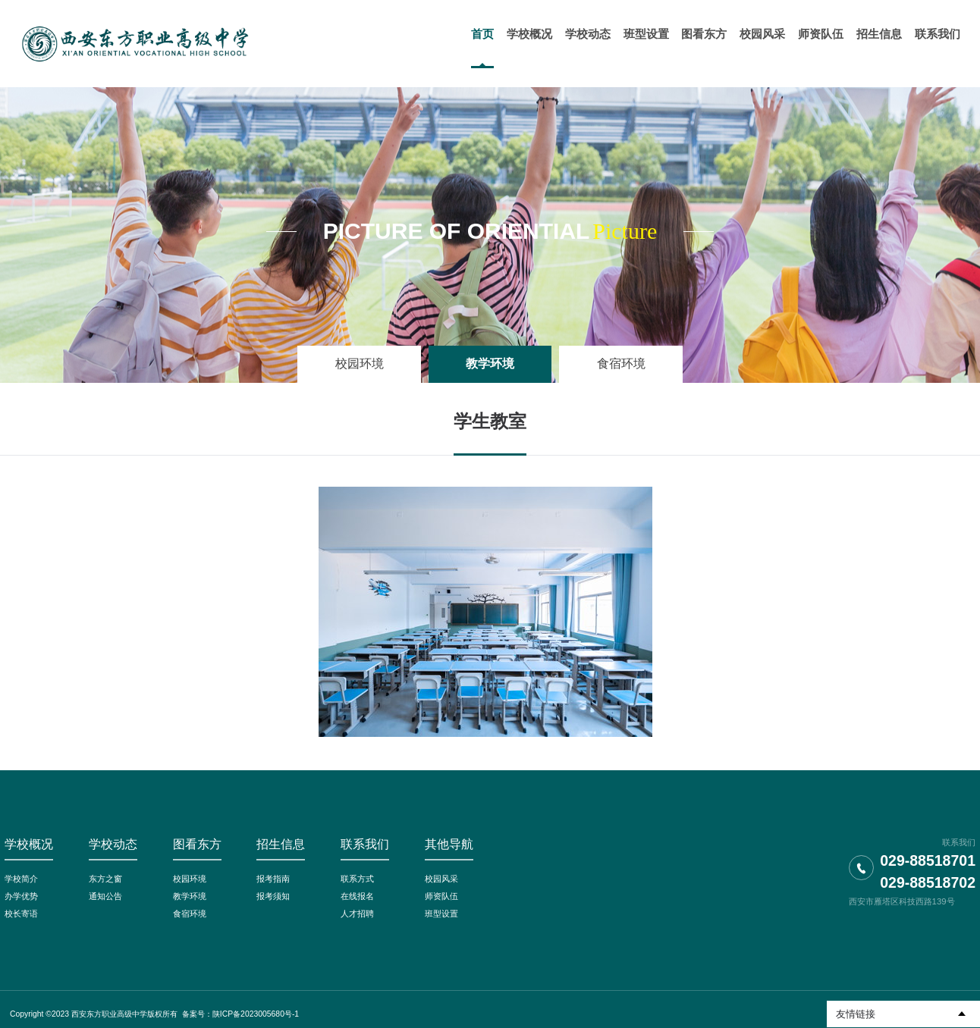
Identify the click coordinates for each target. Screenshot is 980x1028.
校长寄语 (21, 913)
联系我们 (365, 844)
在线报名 (357, 896)
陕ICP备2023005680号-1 (255, 1014)
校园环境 (359, 363)
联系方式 (357, 878)
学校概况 (29, 844)
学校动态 (113, 844)
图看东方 (197, 844)
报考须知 (273, 896)
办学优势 (21, 896)
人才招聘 (357, 913)
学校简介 (21, 878)
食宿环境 (621, 363)
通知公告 (105, 896)
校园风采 (441, 878)
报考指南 (273, 878)
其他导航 (449, 844)
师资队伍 (441, 896)
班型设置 (441, 913)
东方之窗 (105, 878)
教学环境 (490, 363)
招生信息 (280, 844)
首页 (483, 33)
